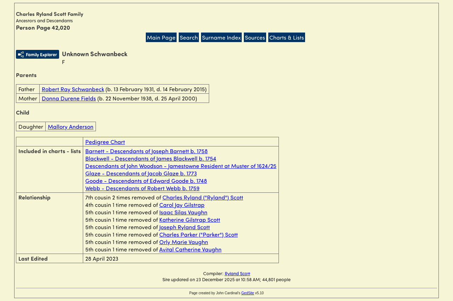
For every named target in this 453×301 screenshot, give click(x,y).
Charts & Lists (286, 37)
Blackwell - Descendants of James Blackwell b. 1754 (150, 158)
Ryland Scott (237, 273)
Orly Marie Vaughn (183, 241)
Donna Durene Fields (69, 98)
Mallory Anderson (70, 126)
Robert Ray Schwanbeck (73, 89)
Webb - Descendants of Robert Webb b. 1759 (142, 188)
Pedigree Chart (105, 141)
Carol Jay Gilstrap (182, 204)
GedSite (247, 293)
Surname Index (221, 37)
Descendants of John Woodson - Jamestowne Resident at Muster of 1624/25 (180, 165)
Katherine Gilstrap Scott (189, 219)
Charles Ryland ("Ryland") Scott (202, 197)
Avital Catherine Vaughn (190, 249)
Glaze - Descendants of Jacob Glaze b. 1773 (141, 173)
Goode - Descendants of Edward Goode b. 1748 (146, 180)
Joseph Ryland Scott (184, 227)
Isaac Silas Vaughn (183, 212)
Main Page (161, 37)
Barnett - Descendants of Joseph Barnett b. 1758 (146, 151)
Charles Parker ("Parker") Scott (198, 234)
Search (189, 37)
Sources (255, 37)
